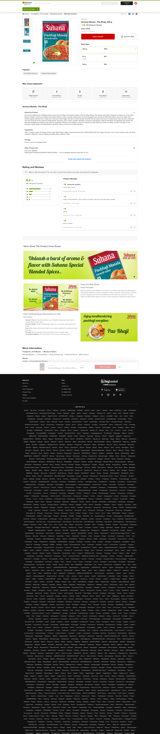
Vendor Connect (67, 395)
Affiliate (24, 395)
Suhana (84, 19)
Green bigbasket (27, 389)
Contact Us (65, 386)
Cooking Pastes (42, 355)
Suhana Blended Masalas (38, 361)
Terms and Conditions (29, 398)
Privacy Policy (26, 392)
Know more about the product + (80, 159)
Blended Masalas (29, 355)
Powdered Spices (71, 355)
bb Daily (25, 401)
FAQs (63, 383)
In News (25, 386)
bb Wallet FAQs (66, 389)
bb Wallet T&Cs (66, 392)
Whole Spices (84, 355)
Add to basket (98, 37)
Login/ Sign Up (126, 3)
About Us (25, 383)
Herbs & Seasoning (56, 355)
